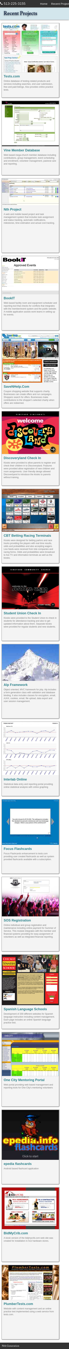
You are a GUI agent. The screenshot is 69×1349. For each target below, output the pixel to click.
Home (43, 3)
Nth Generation (10, 1346)
